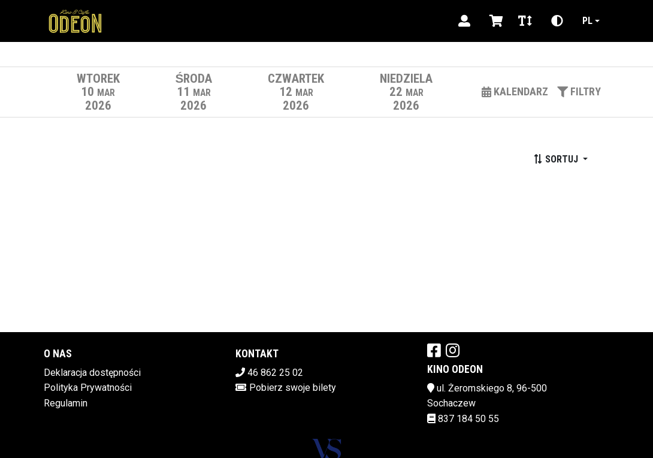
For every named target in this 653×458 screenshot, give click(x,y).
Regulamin (65, 403)
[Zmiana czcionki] (525, 21)
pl (587, 20)
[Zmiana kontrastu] (557, 21)
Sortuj (557, 159)
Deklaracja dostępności (92, 372)
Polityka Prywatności (88, 387)
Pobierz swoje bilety (292, 387)
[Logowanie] (464, 21)
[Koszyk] (494, 21)
